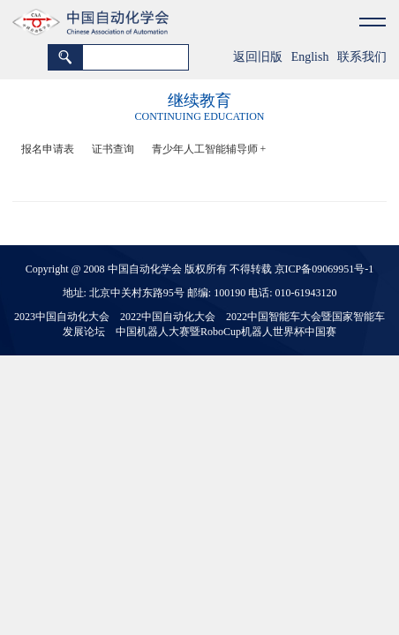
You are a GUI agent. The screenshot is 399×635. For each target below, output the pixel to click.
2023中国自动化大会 (61, 316)
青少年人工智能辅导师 (209, 149)
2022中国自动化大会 (167, 316)
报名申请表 (47, 149)
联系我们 (362, 57)
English (310, 57)
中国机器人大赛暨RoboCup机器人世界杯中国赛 (226, 331)
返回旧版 (257, 57)
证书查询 (113, 149)
